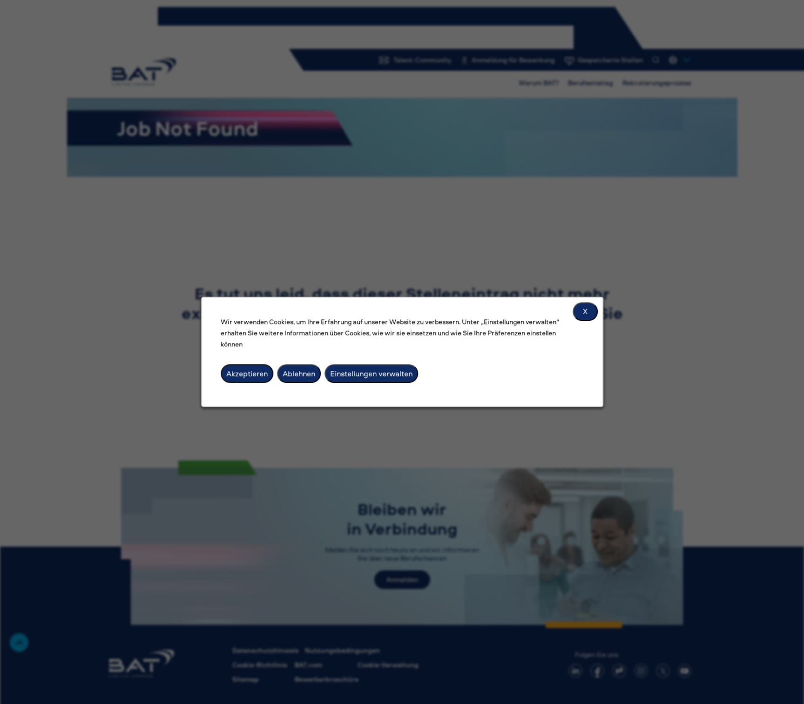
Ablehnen (301, 375)
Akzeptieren (251, 375)
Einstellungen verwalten (372, 375)
